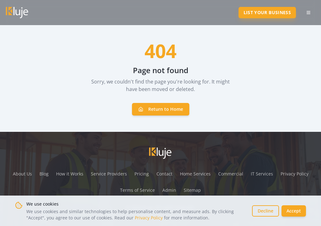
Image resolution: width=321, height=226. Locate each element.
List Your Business (267, 12)
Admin (169, 190)
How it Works (69, 174)
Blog (44, 174)
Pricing (141, 174)
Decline (265, 211)
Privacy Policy (149, 218)
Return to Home (160, 109)
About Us (22, 174)
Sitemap (192, 190)
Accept (294, 211)
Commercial (230, 174)
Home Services (195, 174)
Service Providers (109, 174)
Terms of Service (137, 190)
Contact (164, 174)
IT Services (262, 174)
